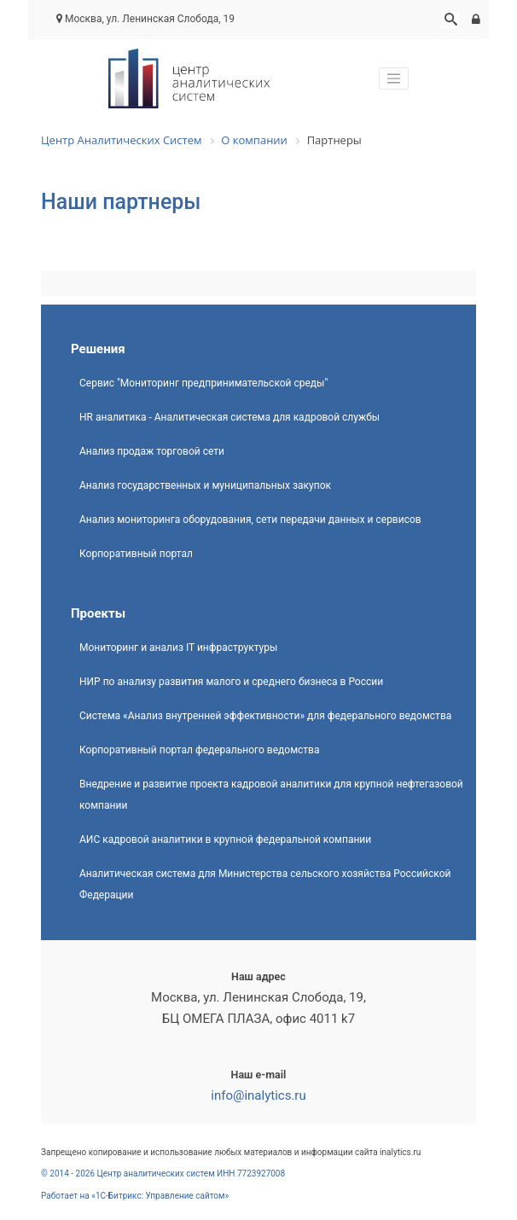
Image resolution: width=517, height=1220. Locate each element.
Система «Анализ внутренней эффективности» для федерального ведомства (265, 716)
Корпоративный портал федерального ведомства (199, 750)
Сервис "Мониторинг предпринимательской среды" (203, 383)
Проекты (98, 613)
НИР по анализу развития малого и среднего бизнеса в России (231, 682)
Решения (98, 349)
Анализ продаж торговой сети (151, 451)
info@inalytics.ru (258, 1095)
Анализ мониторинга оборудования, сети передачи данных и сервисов (250, 520)
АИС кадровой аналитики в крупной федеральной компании (225, 839)
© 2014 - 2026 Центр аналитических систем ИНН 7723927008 (163, 1173)
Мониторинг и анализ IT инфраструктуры (178, 648)
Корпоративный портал (136, 554)
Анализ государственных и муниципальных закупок (205, 485)
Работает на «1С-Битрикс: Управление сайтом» (135, 1195)
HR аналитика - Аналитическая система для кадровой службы (229, 417)
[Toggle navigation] (394, 78)
